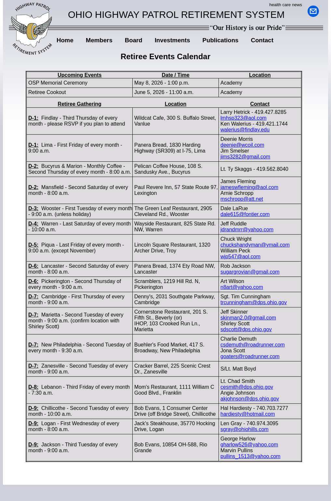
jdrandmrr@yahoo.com (246, 229)
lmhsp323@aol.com (243, 118)
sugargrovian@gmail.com (250, 272)
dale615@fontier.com (245, 214)
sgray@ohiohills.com (244, 429)
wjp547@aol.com (240, 256)
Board (133, 41)
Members (97, 41)
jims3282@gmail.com (245, 156)
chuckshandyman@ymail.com (255, 245)
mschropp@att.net (241, 199)
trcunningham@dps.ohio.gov (253, 302)
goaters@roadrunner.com (250, 356)
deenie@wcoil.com (242, 145)
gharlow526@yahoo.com (249, 444)
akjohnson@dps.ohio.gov (249, 398)
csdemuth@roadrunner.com (252, 344)
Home (65, 40)
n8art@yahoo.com (241, 287)
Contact (262, 40)
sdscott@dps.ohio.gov (246, 329)
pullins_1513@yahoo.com (250, 456)
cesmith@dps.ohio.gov (246, 387)
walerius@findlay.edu (245, 129)
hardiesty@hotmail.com (247, 414)
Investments (172, 40)
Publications (218, 41)
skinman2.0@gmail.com (248, 317)
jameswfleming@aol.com (249, 187)
